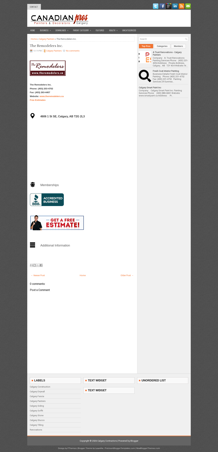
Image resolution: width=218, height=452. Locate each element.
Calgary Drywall (37, 391)
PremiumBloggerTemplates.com (120, 448)
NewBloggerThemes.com (148, 448)
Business (46, 29)
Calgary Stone (36, 415)
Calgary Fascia (37, 396)
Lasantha (99, 448)
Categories (162, 46)
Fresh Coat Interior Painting (166, 71)
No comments (73, 51)
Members (178, 46)
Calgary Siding (37, 406)
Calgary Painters (46, 39)
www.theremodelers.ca (52, 96)
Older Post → (127, 275)
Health (114, 29)
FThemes (72, 448)
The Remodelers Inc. (46, 46)
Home (32, 30)
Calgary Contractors (107, 441)
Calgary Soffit (36, 410)
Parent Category (83, 29)
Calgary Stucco (37, 420)
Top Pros (146, 46)
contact (34, 6)
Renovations (36, 429)
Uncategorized (129, 30)
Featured (100, 30)
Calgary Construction (40, 386)
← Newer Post (38, 275)
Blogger (134, 441)
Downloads (63, 29)
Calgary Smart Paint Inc (150, 87)
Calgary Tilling (36, 425)
